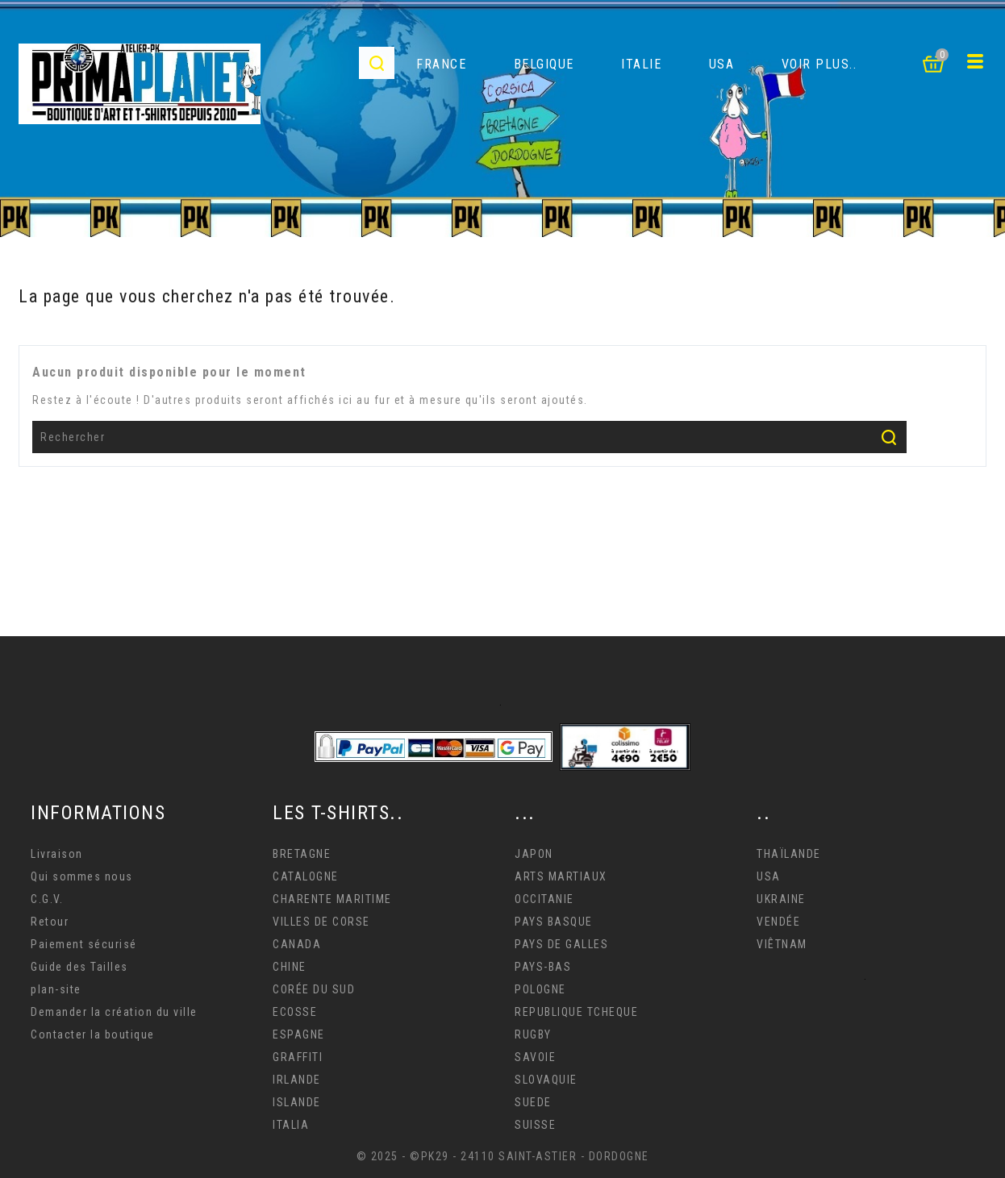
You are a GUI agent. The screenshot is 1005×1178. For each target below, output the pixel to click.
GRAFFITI (298, 1057)
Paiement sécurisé (84, 944)
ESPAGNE (299, 1034)
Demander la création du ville (114, 1011)
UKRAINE (781, 899)
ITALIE (641, 64)
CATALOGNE (306, 876)
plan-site (56, 989)
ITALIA (291, 1124)
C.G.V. (47, 899)
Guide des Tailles (79, 966)
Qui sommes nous (82, 876)
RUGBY (533, 1034)
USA (722, 64)
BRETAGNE (302, 853)
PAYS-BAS (543, 966)
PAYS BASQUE (554, 921)
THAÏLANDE (789, 853)
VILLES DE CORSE (321, 921)
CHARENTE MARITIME (332, 899)
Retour (50, 921)
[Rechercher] (469, 437)
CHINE (290, 966)
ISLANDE (297, 1102)
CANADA (297, 944)
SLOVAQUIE (546, 1079)
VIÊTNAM (782, 944)
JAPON (534, 853)
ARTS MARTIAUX (561, 876)
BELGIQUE (544, 64)
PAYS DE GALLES (561, 944)
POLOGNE (540, 989)
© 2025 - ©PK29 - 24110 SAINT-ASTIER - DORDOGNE (503, 1156)
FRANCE (441, 64)
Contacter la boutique (93, 1034)
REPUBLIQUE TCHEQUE (576, 1011)
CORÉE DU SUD (314, 989)
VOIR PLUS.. (819, 64)
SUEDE (533, 1102)
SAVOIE (535, 1057)
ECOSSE (295, 1011)
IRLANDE (297, 1079)
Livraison (57, 853)
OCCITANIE (544, 899)
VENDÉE (778, 921)
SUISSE (535, 1124)
